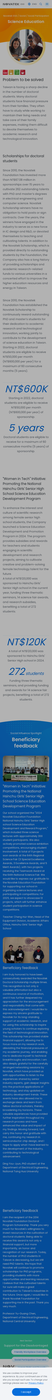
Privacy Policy (36, 1383)
